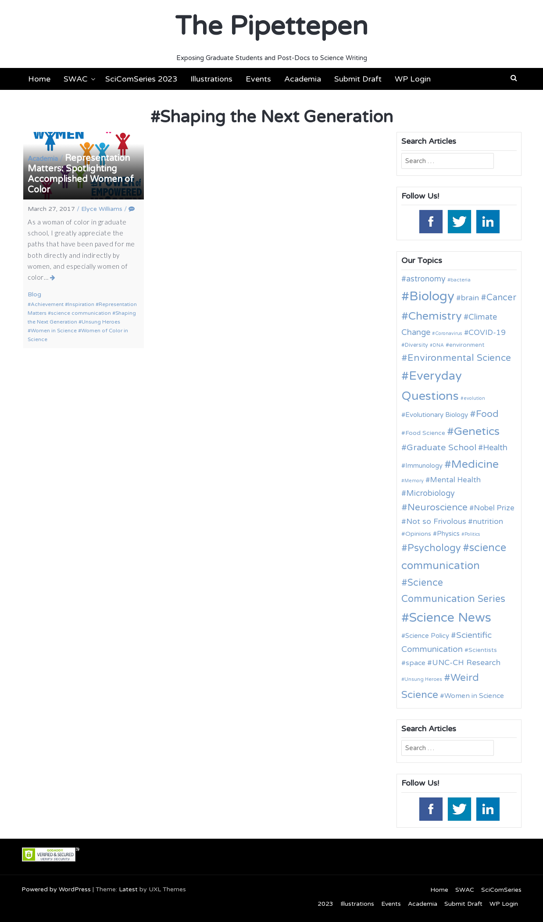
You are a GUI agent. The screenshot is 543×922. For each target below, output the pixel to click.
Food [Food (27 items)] (487, 414)
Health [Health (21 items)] (495, 447)
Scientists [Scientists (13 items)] (482, 650)
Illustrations (211, 79)
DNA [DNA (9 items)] (438, 345)
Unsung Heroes (101, 322)
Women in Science (54, 331)
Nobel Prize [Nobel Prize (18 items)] (494, 508)
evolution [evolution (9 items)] (474, 398)
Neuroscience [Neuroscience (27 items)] (437, 507)
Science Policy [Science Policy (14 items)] (427, 636)
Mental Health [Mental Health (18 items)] (455, 479)
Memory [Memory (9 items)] (414, 481)
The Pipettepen (271, 26)
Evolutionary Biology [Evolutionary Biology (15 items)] (436, 415)
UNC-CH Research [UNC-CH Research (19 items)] (466, 662)
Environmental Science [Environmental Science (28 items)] (459, 357)
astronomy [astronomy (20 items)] (426, 279)
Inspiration (81, 304)
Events (258, 79)
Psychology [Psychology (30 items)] (434, 548)
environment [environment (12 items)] (466, 345)
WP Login (413, 79)
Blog (34, 294)
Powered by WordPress (56, 889)
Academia (302, 79)
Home (39, 79)
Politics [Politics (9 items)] (472, 534)
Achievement (47, 304)
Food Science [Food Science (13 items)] (425, 433)
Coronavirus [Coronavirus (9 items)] (448, 333)
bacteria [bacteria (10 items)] (460, 280)
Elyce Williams (101, 209)
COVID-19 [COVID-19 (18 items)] (487, 332)
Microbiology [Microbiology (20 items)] (430, 493)
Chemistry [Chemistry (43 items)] (435, 316)
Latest (128, 889)
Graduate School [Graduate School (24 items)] (441, 447)
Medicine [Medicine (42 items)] (475, 464)
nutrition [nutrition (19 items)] (488, 521)
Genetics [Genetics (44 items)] (477, 431)
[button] (514, 78)
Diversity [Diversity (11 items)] (416, 345)
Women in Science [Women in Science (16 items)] (474, 695)
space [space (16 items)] (415, 663)
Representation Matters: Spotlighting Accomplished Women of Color (81, 174)
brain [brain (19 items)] (470, 298)
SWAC (76, 79)
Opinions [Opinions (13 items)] (418, 534)
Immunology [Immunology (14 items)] (424, 466)
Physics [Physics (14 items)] (448, 534)
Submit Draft (358, 79)
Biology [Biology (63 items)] (431, 296)
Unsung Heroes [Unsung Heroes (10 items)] (423, 679)
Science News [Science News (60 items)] (450, 617)
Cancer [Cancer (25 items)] (501, 297)
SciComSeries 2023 (141, 79)
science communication (81, 313)
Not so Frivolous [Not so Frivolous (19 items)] (436, 521)
